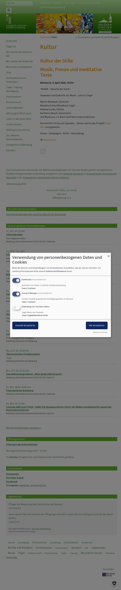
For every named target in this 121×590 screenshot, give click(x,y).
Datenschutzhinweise (56, 271)
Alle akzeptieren (96, 325)
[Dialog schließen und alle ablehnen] (108, 255)
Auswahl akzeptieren (25, 325)
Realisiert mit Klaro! (100, 332)
